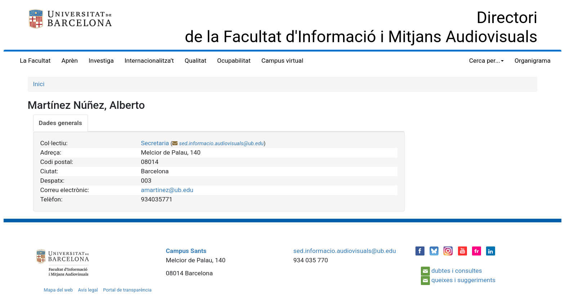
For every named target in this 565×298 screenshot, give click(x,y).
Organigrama (533, 60)
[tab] (60, 123)
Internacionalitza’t (149, 60)
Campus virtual (282, 60)
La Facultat (35, 60)
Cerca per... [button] (486, 60)
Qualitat (195, 60)
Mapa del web (58, 290)
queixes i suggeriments (463, 280)
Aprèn (69, 60)
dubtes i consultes (456, 270)
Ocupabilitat (234, 60)
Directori (507, 17)
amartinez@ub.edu (167, 190)
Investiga (101, 60)
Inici (39, 84)
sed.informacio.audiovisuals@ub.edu (221, 143)
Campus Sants (186, 250)
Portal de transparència (127, 290)
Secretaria (155, 143)
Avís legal (88, 290)
